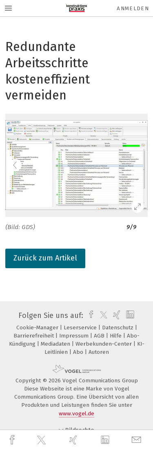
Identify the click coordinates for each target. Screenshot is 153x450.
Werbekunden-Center (104, 343)
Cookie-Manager (38, 327)
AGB (100, 335)
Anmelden (133, 8)
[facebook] (13, 440)
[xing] (74, 440)
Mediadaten (56, 343)
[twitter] (42, 440)
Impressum (74, 335)
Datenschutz (118, 327)
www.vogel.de (76, 413)
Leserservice (81, 327)
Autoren (99, 352)
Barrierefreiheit (34, 335)
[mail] (137, 440)
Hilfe (116, 335)
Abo (79, 352)
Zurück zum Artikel (45, 258)
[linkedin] (106, 440)
